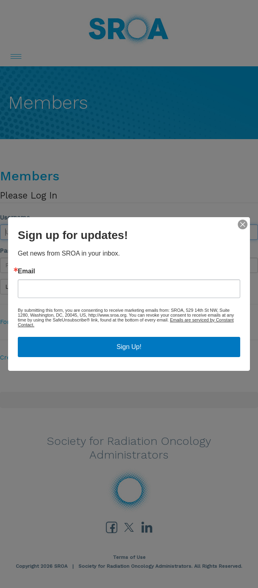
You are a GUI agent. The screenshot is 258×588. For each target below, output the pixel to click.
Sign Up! (128, 346)
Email (26, 271)
